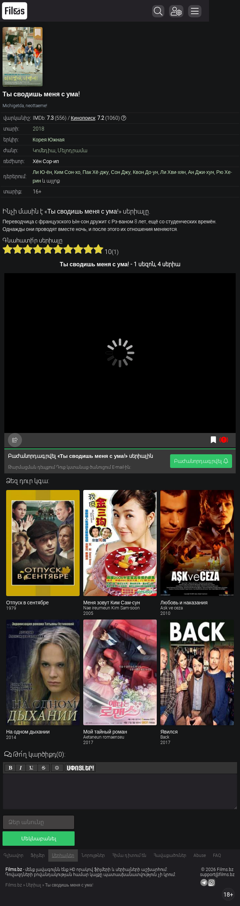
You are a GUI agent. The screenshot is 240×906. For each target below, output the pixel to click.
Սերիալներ (63, 855)
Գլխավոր (13, 855)
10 (98, 249)
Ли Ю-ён (42, 172)
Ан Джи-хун (201, 172)
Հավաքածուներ (170, 855)
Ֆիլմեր (38, 855)
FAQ (217, 855)
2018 (38, 129)
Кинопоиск (83, 118)
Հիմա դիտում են (129, 855)
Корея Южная (49, 140)
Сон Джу (121, 172)
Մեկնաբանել (38, 838)
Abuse (200, 855)
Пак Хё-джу (96, 172)
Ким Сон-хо (67, 172)
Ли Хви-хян (173, 172)
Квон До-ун (145, 172)
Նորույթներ (93, 855)
